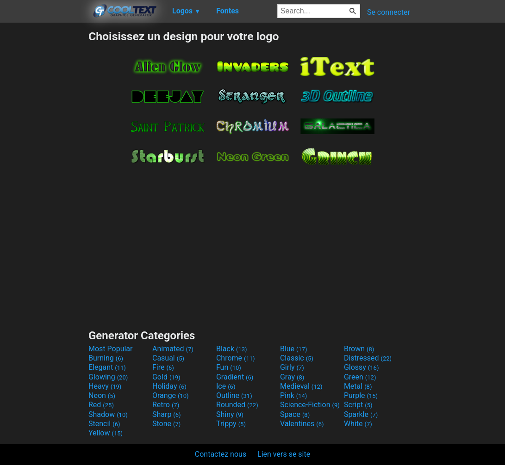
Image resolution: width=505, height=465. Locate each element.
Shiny (229, 414)
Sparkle (361, 414)
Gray (292, 377)
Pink (293, 395)
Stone (166, 423)
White (358, 423)
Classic (296, 358)
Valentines (302, 423)
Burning (105, 358)
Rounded (237, 404)
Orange (170, 395)
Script (358, 404)
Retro (165, 404)
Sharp (166, 414)
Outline (234, 395)
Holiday (169, 386)
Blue (293, 348)
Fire (163, 367)
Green (360, 377)
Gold (166, 377)
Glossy (361, 367)
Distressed (368, 358)
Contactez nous (220, 454)
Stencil (104, 423)
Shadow (108, 414)
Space (295, 414)
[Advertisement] (44, 168)
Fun (228, 367)
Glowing (108, 377)
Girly (292, 367)
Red (101, 404)
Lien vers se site (283, 454)
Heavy (104, 386)
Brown (359, 348)
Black (231, 348)
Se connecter (388, 12)
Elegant (107, 367)
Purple (361, 395)
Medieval (301, 386)
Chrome (235, 358)
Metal (358, 386)
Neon (101, 395)
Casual (168, 358)
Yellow (105, 432)
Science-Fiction (310, 404)
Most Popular (110, 348)
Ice (225, 386)
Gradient (234, 377)
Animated (172, 348)
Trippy (231, 423)
